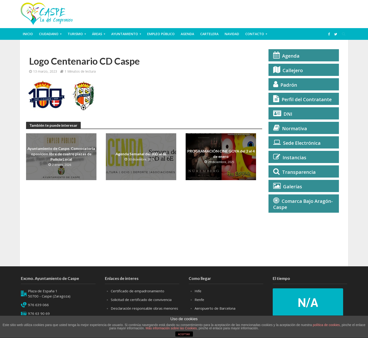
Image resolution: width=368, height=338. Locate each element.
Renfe (199, 299)
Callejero (293, 70)
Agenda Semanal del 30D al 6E (141, 154)
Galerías (292, 186)
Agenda (187, 34)
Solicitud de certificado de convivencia (141, 299)
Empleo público (161, 34)
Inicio (28, 34)
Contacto (254, 34)
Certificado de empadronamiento (137, 291)
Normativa (294, 128)
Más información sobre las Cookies (171, 328)
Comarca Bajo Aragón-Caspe (303, 204)
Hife (198, 291)
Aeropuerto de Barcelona (215, 308)
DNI (288, 114)
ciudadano (48, 34)
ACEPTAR (184, 334)
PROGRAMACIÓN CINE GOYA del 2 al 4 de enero (221, 154)
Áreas (97, 34)
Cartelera (209, 34)
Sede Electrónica (302, 143)
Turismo (75, 34)
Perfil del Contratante (307, 99)
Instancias (294, 157)
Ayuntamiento (124, 34)
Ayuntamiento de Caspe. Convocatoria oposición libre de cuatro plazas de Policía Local (61, 153)
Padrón (288, 85)
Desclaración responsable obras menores (144, 308)
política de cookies (326, 325)
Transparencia (299, 172)
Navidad (232, 34)
